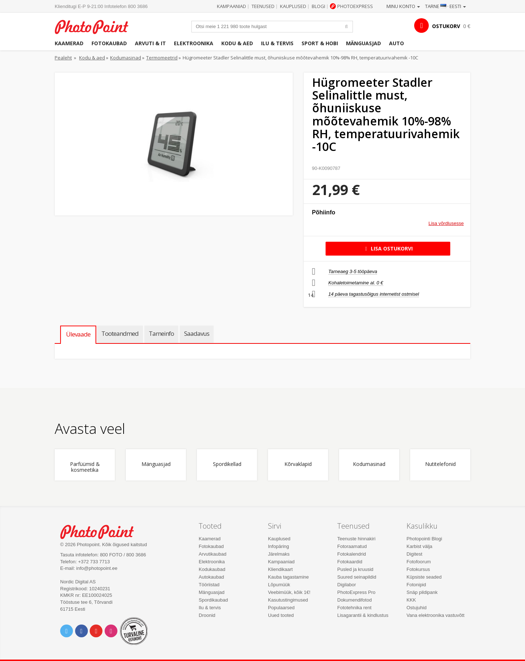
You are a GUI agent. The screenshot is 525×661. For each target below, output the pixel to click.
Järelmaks (278, 554)
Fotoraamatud (352, 546)
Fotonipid (416, 584)
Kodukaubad (212, 569)
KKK (411, 600)
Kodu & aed (237, 43)
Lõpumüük (279, 584)
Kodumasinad (125, 57)
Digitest (414, 554)
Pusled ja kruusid (355, 569)
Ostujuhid (417, 607)
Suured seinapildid (356, 577)
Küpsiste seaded (424, 577)
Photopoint (96, 26)
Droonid (207, 615)
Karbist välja (419, 546)
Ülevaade (78, 334)
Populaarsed (281, 607)
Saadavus (196, 333)
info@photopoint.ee (96, 568)
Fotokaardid (349, 561)
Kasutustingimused (288, 600)
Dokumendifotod (354, 600)
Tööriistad (209, 584)
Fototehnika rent (354, 607)
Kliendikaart (280, 569)
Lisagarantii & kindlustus (362, 615)
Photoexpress (355, 6)
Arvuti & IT (150, 43)
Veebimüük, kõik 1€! (289, 592)
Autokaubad (211, 577)
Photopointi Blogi (424, 538)
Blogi (318, 6)
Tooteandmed (120, 333)
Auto (396, 43)
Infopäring (278, 546)
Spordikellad (227, 464)
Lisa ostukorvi (388, 248)
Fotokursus (418, 569)
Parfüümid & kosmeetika (85, 467)
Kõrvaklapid (298, 464)
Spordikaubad (213, 600)
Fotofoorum (419, 561)
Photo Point (101, 531)
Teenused (263, 6)
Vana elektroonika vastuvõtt (435, 615)
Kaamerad (69, 43)
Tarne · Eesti (445, 6)
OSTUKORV (446, 26)
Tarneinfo (161, 333)
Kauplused (293, 6)
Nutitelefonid (440, 464)
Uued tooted (281, 615)
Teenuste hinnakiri (356, 538)
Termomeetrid (162, 57)
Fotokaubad (109, 43)
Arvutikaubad (212, 554)
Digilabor (346, 584)
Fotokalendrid (351, 554)
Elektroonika (193, 43)
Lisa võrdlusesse (446, 223)
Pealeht (63, 57)
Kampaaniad (231, 6)
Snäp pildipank (422, 592)
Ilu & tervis (277, 43)
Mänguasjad (363, 43)
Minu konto (403, 6)
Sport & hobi (320, 43)
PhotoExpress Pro (356, 592)
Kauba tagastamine (288, 577)
